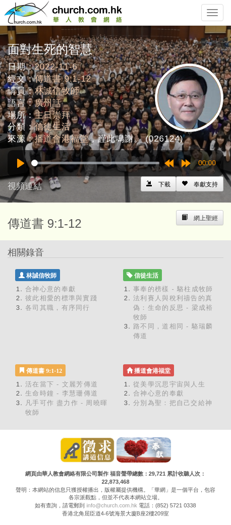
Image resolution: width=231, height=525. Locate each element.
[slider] (95, 163)
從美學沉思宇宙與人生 (169, 384)
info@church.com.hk (111, 505)
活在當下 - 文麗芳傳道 (61, 384)
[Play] (21, 163)
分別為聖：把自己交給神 (172, 403)
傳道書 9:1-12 (63, 79)
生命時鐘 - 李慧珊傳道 (61, 393)
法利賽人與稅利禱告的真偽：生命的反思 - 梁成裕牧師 (173, 307)
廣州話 (48, 103)
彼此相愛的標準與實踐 (61, 298)
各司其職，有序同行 (57, 307)
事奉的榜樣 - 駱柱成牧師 (173, 289)
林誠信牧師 (57, 91)
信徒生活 (53, 127)
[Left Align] (199, 183)
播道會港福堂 (62, 139)
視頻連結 (25, 186)
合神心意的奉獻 (50, 289)
